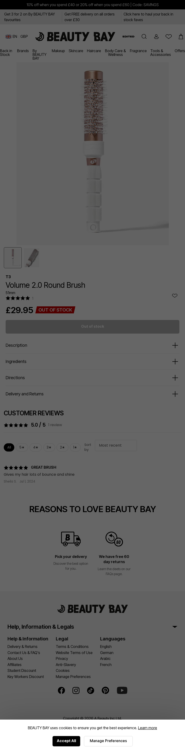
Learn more (147, 727)
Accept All (66, 740)
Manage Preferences (108, 740)
